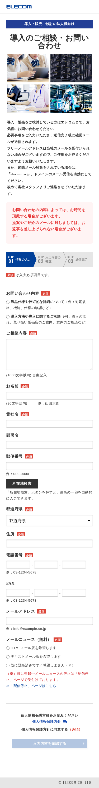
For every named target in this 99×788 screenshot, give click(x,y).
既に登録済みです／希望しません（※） (43, 665)
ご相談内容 (16, 333)
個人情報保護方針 (46, 722)
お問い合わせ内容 (22, 293)
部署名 (12, 435)
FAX (10, 583)
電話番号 (14, 555)
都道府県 (14, 509)
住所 (10, 534)
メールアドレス (20, 611)
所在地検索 (21, 484)
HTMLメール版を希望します (33, 648)
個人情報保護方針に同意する (51, 729)
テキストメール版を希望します (36, 657)
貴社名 (12, 414)
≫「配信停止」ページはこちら (31, 686)
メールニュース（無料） (28, 639)
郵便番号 (14, 456)
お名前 (12, 386)
